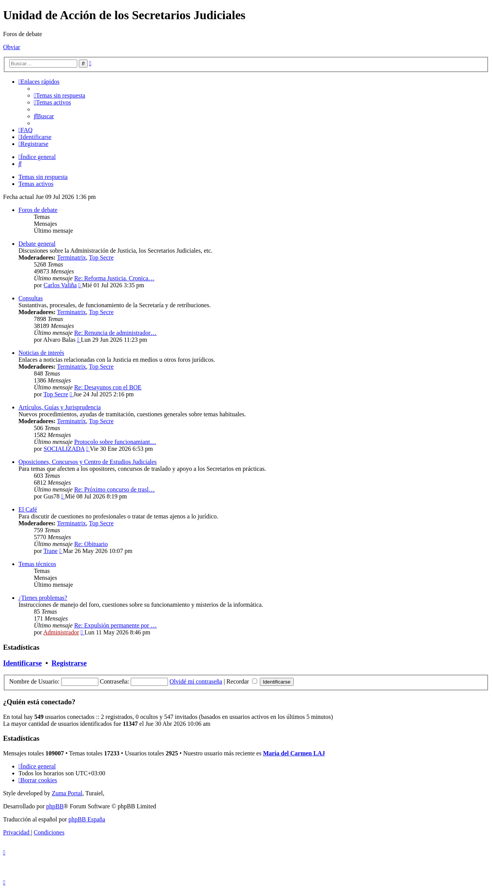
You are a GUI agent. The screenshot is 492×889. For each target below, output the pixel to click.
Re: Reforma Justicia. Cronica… (114, 278)
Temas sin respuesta (43, 177)
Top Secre (101, 257)
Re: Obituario (91, 544)
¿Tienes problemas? (42, 597)
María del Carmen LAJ (294, 753)
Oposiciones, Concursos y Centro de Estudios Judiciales (87, 462)
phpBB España (86, 819)
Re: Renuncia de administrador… (115, 332)
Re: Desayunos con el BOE (107, 387)
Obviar (11, 47)
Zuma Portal (67, 793)
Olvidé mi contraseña (196, 681)
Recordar (241, 681)
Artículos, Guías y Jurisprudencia (59, 407)
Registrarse (69, 663)
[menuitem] (59, 95)
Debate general (36, 243)
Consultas (30, 298)
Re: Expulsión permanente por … (115, 625)
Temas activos (35, 183)
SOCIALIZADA (64, 448)
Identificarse (22, 663)
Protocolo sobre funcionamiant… (115, 442)
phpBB (54, 806)
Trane (50, 551)
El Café (27, 509)
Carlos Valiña (59, 285)
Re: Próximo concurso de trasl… (114, 489)
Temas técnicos (37, 564)
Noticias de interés (41, 352)
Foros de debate (37, 210)
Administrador (61, 632)
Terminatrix (71, 257)
